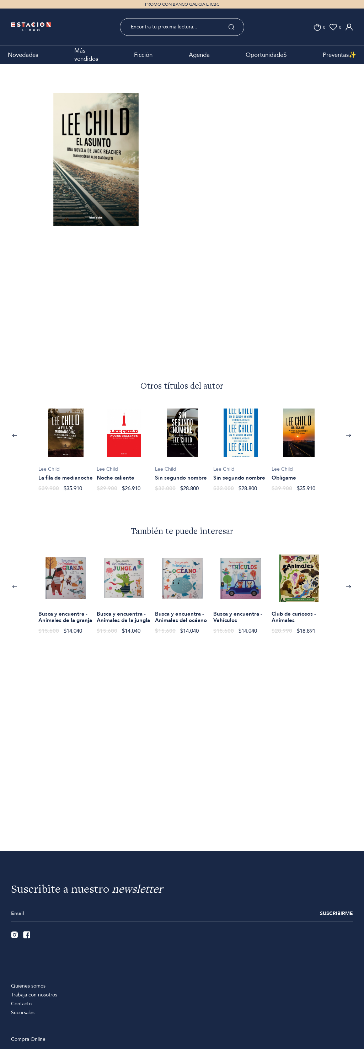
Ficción (143, 55)
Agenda (199, 55)
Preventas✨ (339, 55)
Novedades (23, 55)
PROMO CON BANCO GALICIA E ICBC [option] (182, 4)
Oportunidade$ (266, 55)
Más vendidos (86, 55)
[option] (96, 171)
